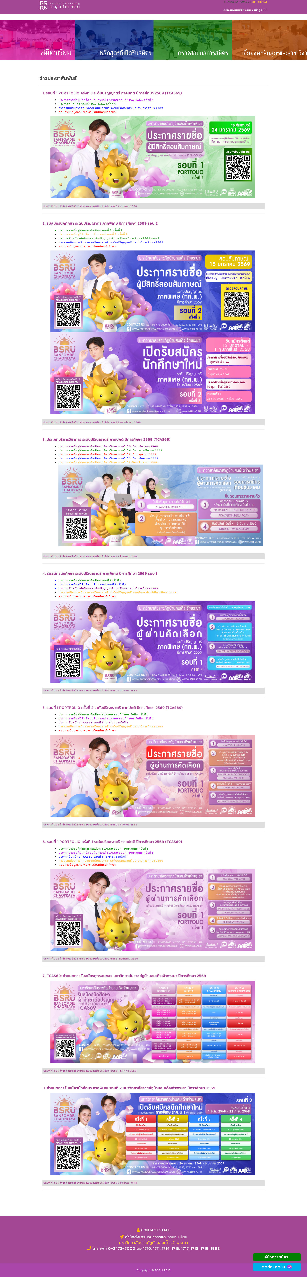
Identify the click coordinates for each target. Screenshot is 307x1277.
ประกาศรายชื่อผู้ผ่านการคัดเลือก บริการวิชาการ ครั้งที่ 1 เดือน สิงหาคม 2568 (108, 462)
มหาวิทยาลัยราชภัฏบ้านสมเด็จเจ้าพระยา (153, 1243)
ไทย (254, 6)
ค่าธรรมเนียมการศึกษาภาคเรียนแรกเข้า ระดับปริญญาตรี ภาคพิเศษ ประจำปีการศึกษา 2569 (117, 592)
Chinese (263, 6)
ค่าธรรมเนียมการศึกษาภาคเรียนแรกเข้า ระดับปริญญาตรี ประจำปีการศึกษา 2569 (110, 726)
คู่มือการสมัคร (277, 1257)
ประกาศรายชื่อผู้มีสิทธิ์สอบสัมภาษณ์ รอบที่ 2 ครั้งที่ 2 (92, 234)
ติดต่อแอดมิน (277, 1267)
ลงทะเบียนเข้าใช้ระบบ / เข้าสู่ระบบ (245, 15)
